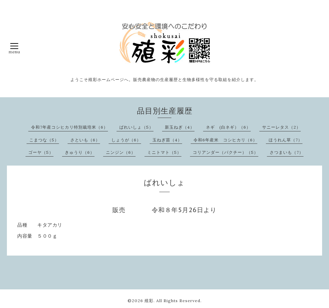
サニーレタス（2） (281, 127)
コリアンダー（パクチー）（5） (225, 152)
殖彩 (148, 300)
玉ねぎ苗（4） (167, 139)
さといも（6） (85, 139)
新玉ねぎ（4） (180, 127)
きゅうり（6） (79, 152)
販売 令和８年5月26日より (164, 210)
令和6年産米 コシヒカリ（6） (225, 139)
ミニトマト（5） (164, 152)
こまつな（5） (44, 139)
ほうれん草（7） (285, 139)
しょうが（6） (126, 139)
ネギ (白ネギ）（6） (228, 127)
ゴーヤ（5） (40, 152)
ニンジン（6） (121, 152)
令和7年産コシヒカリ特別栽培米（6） (69, 127)
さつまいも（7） (286, 152)
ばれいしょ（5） (136, 127)
